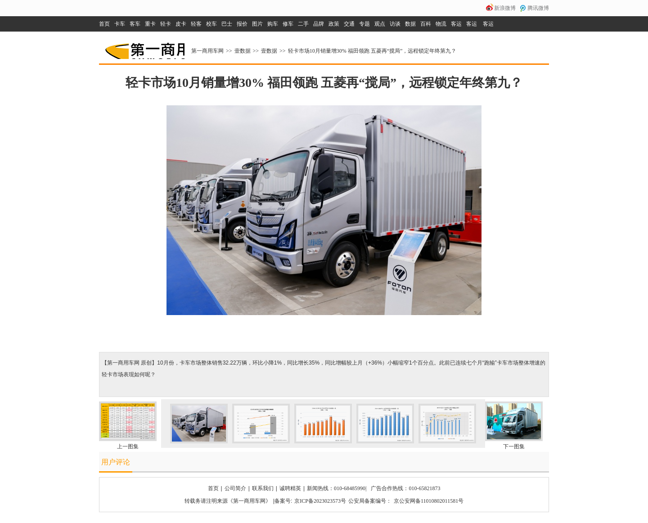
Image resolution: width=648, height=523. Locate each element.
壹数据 (242, 51)
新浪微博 (505, 8)
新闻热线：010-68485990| (336, 488)
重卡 (150, 24)
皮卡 (181, 24)
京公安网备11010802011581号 (429, 501)
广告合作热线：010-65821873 (405, 488)
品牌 (318, 24)
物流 (441, 24)
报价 (242, 24)
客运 (456, 24)
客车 (135, 24)
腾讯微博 (538, 8)
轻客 (196, 24)
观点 (379, 24)
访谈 (395, 24)
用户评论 (115, 462)
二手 (303, 24)
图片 (257, 24)
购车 (272, 24)
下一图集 (514, 446)
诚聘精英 (290, 488)
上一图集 (128, 446)
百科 (425, 24)
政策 (333, 24)
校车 (211, 24)
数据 (410, 24)
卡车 (119, 24)
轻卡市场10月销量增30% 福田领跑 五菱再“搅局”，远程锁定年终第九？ (372, 51)
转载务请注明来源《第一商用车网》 (227, 501)
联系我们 (263, 488)
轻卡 (165, 24)
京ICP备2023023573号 (320, 501)
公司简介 (235, 488)
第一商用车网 (144, 47)
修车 (288, 24)
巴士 (226, 24)
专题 (364, 24)
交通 (349, 24)
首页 (104, 24)
